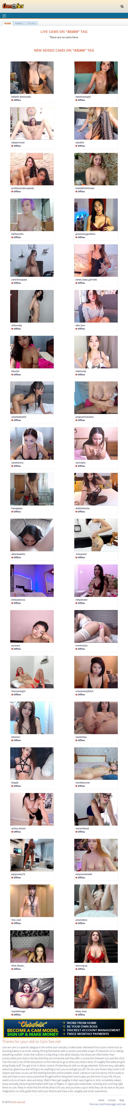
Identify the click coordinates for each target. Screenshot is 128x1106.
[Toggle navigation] (122, 6)
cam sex (121, 1104)
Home (101, 1100)
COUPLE (31, 23)
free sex (93, 1104)
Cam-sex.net (18, 1102)
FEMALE (19, 23)
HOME (7, 23)
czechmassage (107, 1104)
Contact (112, 1100)
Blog (121, 1100)
